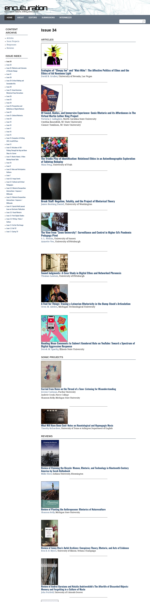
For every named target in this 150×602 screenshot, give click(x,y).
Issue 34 (8, 61)
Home (9, 18)
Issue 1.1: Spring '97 (12, 231)
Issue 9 (8, 166)
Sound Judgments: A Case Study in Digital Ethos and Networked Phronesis (81, 273)
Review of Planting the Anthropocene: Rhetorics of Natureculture (73, 509)
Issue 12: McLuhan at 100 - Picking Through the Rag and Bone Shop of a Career (16, 150)
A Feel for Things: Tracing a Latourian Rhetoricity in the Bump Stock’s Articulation (86, 304)
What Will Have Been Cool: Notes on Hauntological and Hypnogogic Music (77, 425)
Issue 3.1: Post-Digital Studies (15, 215)
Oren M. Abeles (49, 306)
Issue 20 (9, 118)
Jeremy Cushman (49, 392)
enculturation (25, 8)
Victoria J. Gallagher (51, 118)
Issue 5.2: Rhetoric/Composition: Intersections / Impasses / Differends (16, 191)
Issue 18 (8, 125)
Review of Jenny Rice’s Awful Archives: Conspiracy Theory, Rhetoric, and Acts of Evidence (85, 548)
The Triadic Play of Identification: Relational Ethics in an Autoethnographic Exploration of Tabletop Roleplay (88, 159)
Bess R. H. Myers (48, 550)
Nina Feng (46, 164)
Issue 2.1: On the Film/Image (14, 225)
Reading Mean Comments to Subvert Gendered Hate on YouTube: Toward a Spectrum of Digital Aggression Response (88, 344)
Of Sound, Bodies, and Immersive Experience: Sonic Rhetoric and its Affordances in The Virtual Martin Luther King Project (88, 114)
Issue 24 (8, 103)
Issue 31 (8, 74)
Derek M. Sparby (49, 349)
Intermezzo (65, 18)
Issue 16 (8, 131)
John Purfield (47, 592)
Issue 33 (8, 65)
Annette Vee (47, 241)
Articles (10, 38)
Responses (11, 45)
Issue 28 (8, 87)
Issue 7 (8, 175)
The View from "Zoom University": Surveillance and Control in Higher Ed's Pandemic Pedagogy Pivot (86, 233)
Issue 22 (8, 112)
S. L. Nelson (47, 238)
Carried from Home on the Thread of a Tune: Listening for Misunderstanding (78, 389)
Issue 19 (8, 122)
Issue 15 (8, 135)
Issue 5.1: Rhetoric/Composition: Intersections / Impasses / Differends (16, 200)
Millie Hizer (46, 473)
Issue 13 (8, 144)
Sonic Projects (13, 41)
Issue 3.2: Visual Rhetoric (14, 212)
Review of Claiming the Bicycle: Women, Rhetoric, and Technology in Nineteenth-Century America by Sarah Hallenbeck (85, 469)
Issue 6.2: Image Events (13, 178)
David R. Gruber (49, 76)
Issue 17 (8, 128)
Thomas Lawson (49, 275)
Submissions (48, 18)
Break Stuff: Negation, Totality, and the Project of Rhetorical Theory (78, 201)
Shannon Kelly (48, 512)
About (20, 18)
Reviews (10, 48)
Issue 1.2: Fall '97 (11, 228)
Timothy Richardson (50, 428)
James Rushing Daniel (52, 204)
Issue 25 (8, 99)
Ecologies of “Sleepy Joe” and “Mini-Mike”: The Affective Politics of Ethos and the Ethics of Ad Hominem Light (85, 71)
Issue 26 (8, 96)
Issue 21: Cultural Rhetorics (14, 115)
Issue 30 (9, 77)
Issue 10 (8, 162)
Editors (33, 18)
